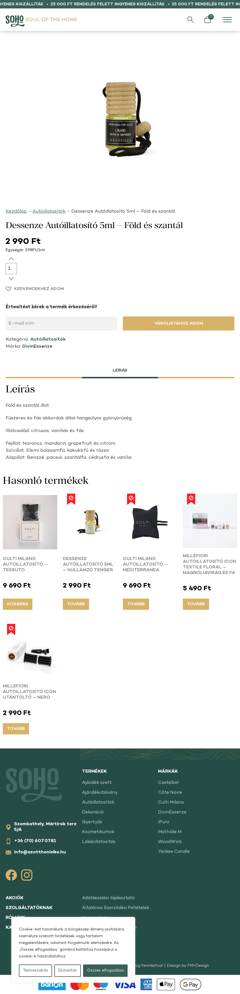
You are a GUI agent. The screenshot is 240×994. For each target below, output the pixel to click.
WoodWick (170, 842)
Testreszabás (35, 970)
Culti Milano (171, 802)
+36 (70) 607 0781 (35, 841)
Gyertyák (92, 822)
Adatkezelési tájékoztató (108, 898)
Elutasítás (67, 970)
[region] (73, 950)
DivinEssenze (37, 346)
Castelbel (168, 783)
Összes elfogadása (105, 970)
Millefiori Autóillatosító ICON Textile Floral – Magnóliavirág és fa (209, 564)
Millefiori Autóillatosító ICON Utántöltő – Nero (29, 692)
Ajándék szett (97, 783)
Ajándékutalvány (100, 792)
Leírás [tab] (120, 370)
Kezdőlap (16, 211)
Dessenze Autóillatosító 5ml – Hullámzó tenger (88, 565)
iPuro (163, 822)
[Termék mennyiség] (11, 268)
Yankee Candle (174, 851)
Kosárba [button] (17, 604)
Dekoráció (93, 812)
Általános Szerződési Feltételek (115, 908)
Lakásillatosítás (98, 842)
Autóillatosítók (49, 211)
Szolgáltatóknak (29, 908)
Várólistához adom (178, 323)
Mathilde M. (170, 832)
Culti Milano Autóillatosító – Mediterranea (145, 565)
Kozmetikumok (98, 832)
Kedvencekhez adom (39, 289)
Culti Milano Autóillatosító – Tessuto (25, 565)
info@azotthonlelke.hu (40, 852)
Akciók (14, 898)
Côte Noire (170, 792)
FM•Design (198, 965)
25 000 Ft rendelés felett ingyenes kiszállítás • (114, 4)
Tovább (76, 604)
